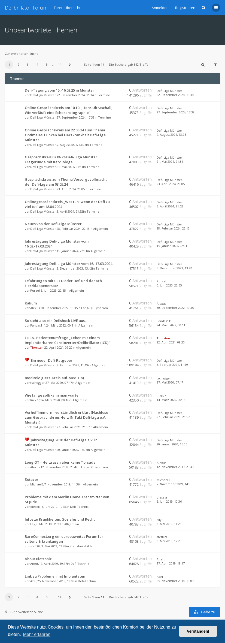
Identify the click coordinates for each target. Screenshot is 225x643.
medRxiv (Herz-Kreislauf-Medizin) (54, 377)
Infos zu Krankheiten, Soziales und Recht (60, 519)
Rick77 (34, 400)
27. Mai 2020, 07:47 (170, 382)
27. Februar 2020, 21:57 (173, 417)
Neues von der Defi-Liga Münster (53, 223)
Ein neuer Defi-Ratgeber (51, 360)
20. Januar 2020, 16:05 (172, 444)
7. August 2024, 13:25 (171, 134)
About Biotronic (38, 558)
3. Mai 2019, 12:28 (169, 541)
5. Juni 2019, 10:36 (169, 501)
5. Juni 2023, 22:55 (169, 285)
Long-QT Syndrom (94, 308)
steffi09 (35, 546)
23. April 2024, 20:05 (171, 184)
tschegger (37, 383)
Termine (103, 95)
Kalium (31, 303)
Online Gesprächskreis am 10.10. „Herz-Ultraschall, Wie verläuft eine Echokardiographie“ (68, 110)
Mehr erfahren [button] (36, 634)
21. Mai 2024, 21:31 (170, 161)
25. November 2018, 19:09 (175, 581)
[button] (70, 65)
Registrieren (185, 7)
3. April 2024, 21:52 (170, 206)
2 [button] (18, 64)
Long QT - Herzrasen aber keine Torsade (60, 462)
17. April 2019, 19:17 (171, 563)
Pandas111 (37, 325)
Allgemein (100, 229)
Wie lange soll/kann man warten (53, 395)
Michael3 (36, 484)
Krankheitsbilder (82, 546)
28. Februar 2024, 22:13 (173, 228)
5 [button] (46, 64)
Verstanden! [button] (198, 631)
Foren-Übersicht (67, 7)
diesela (35, 507)
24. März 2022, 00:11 (171, 325)
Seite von (94, 64)
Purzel (35, 290)
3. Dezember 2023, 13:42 (174, 268)
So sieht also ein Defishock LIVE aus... (56, 320)
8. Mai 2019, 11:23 (169, 524)
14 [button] (59, 64)
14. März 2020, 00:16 (171, 400)
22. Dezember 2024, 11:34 (175, 95)
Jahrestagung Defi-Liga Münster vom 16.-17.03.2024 (68, 263)
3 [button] (28, 64)
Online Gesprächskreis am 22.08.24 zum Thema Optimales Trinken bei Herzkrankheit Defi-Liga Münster (65, 135)
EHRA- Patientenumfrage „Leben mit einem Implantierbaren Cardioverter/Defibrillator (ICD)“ (67, 340)
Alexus (35, 308)
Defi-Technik (79, 507)
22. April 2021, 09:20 (171, 342)
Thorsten (37, 347)
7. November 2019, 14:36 (174, 484)
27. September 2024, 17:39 (175, 112)
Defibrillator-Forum (26, 7)
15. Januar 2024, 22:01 (172, 246)
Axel (33, 581)
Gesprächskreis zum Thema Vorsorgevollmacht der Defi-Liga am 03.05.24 (66, 182)
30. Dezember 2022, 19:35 (175, 308)
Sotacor (31, 479)
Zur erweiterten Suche (21, 54)
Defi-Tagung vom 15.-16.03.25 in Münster (59, 90)
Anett (34, 564)
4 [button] (37, 64)
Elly (32, 524)
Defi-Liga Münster (43, 95)
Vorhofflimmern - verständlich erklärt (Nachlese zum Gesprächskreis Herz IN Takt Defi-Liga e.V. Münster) (66, 417)
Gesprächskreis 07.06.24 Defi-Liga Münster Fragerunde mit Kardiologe (61, 159)
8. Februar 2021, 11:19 (172, 365)
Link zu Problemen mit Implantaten (55, 576)
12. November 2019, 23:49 (175, 467)
